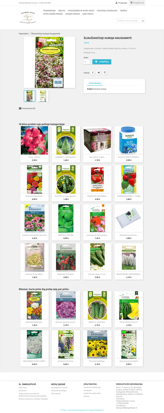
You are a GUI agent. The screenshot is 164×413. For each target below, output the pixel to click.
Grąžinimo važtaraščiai (92, 393)
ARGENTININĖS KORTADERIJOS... (128, 274)
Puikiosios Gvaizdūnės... (34, 196)
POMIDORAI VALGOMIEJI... (97, 196)
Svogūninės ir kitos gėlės (81, 10)
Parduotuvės (56, 393)
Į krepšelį (102, 61)
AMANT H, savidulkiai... (97, 322)
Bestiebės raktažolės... (34, 322)
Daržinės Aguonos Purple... (66, 322)
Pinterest (104, 72)
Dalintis (93, 72)
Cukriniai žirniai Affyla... (34, 274)
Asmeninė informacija (92, 387)
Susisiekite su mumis (59, 387)
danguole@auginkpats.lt (126, 408)
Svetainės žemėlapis (59, 390)
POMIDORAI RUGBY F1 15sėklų (129, 196)
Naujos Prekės (72, 14)
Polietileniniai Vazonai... (129, 235)
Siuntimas (22, 390)
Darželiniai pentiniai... (66, 361)
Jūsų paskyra (90, 384)
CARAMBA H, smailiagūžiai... (66, 157)
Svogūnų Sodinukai (107, 10)
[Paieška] (131, 20)
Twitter (98, 72)
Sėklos (61, 10)
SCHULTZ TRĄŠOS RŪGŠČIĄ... (129, 157)
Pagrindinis (49, 10)
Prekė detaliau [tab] (95, 83)
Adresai (87, 396)
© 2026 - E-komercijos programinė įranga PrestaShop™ (82, 410)
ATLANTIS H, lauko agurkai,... (66, 196)
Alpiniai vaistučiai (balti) (129, 361)
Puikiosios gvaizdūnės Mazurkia (34, 235)
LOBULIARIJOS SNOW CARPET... (34, 361)
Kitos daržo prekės (53, 14)
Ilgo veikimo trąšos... (97, 157)
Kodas (90, 89)
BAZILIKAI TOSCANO (66, 235)
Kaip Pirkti (88, 14)
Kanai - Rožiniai (34, 157)
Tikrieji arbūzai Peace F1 (129, 322)
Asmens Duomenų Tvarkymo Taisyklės (33, 399)
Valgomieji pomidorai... (66, 274)
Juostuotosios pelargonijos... (97, 235)
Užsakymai (88, 390)
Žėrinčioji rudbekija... (97, 361)
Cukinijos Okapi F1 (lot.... (97, 274)
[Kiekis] (86, 61)
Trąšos (123, 10)
